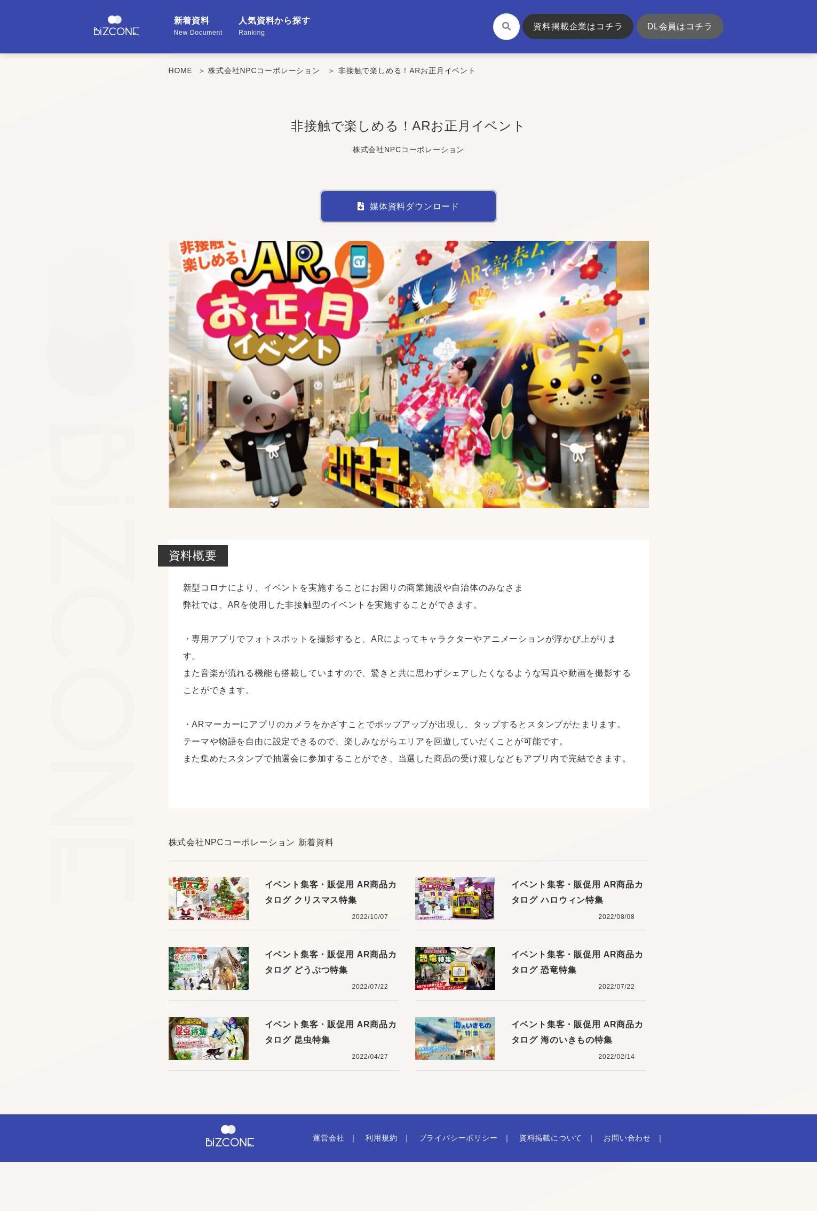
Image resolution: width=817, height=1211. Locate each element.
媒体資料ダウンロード (408, 206)
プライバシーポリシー (458, 1138)
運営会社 (328, 1138)
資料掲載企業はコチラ (578, 26)
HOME (181, 70)
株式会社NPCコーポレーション (264, 70)
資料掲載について (550, 1138)
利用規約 (381, 1138)
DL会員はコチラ (680, 26)
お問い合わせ (627, 1138)
